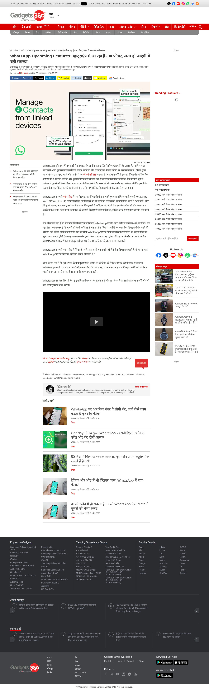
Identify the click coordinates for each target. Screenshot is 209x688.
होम (14, 26)
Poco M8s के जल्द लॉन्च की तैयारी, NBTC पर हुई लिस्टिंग (82, 606)
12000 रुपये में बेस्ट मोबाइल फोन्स (168, 199)
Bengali (130, 661)
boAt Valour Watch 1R (115, 550)
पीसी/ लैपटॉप (62, 32)
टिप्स (75, 32)
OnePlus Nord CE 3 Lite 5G (23, 575)
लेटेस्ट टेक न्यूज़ (49, 358)
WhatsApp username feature (67, 378)
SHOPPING (100, 4)
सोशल (120, 32)
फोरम (143, 26)
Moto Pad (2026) (83, 579)
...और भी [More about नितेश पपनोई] (131, 392)
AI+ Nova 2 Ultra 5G (85, 557)
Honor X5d (81, 563)
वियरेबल (131, 32)
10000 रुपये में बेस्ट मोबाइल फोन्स (168, 195)
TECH (84, 4)
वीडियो (83, 26)
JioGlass (45, 586)
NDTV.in (79, 676)
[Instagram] (180, 255)
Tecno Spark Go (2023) (21, 588)
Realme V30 (47, 547)
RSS (49, 657)
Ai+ (140, 550)
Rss (135, 673)
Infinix (162, 547)
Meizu (162, 560)
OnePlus (163, 573)
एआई (43, 26)
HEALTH (76, 4)
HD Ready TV (47, 589)
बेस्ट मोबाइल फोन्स (162, 190)
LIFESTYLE (66, 4)
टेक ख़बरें (26, 26)
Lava (162, 557)
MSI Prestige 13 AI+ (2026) (88, 573)
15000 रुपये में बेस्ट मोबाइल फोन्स (168, 204)
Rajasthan (118, 4)
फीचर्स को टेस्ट (89, 174)
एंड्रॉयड (50, 361)
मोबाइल (16, 32)
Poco (182, 550)
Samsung (184, 560)
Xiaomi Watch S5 (113, 553)
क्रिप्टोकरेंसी (179, 26)
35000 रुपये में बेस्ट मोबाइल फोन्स (168, 224)
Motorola (163, 563)
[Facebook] (158, 255)
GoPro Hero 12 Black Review (54, 579)
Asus (141, 560)
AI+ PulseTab (82, 550)
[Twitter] (165, 255)
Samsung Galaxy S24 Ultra (53, 563)
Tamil (141, 661)
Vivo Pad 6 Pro (112, 547)
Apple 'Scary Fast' (49, 573)
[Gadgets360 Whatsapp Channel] (187, 255)
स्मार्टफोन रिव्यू (63, 358)
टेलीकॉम (86, 32)
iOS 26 (13, 559)
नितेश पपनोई (23, 73)
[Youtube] (173, 255)
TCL (182, 566)
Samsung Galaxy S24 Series (54, 553)
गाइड (111, 26)
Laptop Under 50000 (19, 562)
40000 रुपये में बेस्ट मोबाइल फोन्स (168, 229)
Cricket (50, 4)
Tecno (182, 570)
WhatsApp (56, 374)
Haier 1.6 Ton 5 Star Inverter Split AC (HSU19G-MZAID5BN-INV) (118, 572)
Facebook (106, 673)
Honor (141, 570)
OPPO (183, 547)
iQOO (162, 550)
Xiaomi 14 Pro (16, 582)
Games (91, 4)
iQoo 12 (44, 560)
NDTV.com (80, 672)
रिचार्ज (154, 26)
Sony (182, 563)
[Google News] (194, 255)
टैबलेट (27, 32)
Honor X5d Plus (83, 566)
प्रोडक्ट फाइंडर (126, 26)
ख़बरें (22, 50)
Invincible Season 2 (50, 583)
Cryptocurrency (48, 557)
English (107, 661)
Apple (141, 557)
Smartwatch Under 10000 (22, 565)
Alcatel (142, 553)
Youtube (118, 673)
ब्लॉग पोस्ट (67, 196)
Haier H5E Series (113, 560)
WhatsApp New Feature (73, 374)
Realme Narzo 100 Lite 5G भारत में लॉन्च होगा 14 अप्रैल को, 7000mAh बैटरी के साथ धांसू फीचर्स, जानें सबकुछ (132, 608)
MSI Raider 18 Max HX (86, 576)
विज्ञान (97, 32)
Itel (161, 553)
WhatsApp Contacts (125, 374)
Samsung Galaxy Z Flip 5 (52, 570)
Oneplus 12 (15, 572)
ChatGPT (14, 556)
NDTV (13, 4)
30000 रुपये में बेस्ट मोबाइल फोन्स (168, 219)
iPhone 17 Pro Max (19, 553)
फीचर (72, 26)
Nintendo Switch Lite (114, 566)
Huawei (142, 573)
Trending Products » (167, 93)
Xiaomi (183, 573)
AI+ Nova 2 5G (83, 553)
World (20, 4)
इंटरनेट (108, 32)
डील (167, 26)
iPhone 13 (15, 578)
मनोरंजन (48, 32)
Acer (141, 547)
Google (142, 563)
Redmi (183, 557)
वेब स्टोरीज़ (145, 32)
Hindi (119, 661)
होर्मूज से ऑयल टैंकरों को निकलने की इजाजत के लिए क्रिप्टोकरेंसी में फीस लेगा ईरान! (36, 606)
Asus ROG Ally (112, 563)
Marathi (136, 4)
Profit (28, 4)
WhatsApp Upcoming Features (100, 374)
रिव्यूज (61, 26)
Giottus (44, 566)
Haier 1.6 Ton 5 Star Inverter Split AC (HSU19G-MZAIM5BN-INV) (118, 580)
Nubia (162, 570)
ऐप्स (37, 32)
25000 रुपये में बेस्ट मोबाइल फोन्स (168, 214)
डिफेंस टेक (99, 26)
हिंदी (34, 4)
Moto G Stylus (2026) (86, 570)
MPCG (128, 4)
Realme (183, 553)
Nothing (163, 566)
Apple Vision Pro (17, 569)
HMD (141, 566)
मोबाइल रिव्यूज (161, 266)
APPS (109, 4)
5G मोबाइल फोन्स (162, 185)
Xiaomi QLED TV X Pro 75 (117, 557)
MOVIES (41, 4)
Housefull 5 (46, 576)
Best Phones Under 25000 (53, 550)
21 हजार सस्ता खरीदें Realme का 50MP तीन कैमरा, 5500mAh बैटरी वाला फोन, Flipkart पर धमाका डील (84, 636)
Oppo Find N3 (16, 585)
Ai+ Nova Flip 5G (84, 560)
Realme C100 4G (84, 547)
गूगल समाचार (82, 361)
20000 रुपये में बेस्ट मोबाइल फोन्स (168, 209)
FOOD (58, 4)
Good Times (147, 4)
